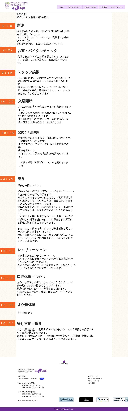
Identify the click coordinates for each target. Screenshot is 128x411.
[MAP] (42, 379)
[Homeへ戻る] (64, 362)
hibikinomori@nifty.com (29, 400)
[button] (90, 7)
